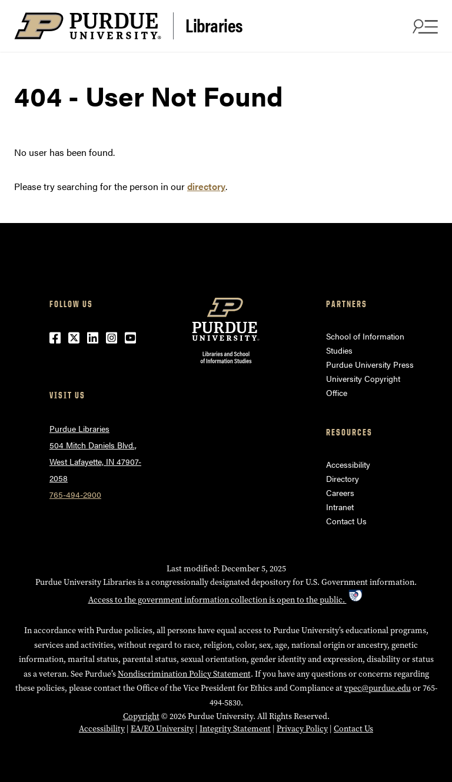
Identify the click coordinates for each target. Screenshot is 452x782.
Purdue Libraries (79, 428)
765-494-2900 (75, 494)
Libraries (214, 24)
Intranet (340, 507)
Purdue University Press (370, 364)
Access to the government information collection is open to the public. (226, 599)
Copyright (141, 716)
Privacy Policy (302, 728)
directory (206, 186)
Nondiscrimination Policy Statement (184, 674)
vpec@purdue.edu (377, 688)
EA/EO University (162, 728)
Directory (342, 478)
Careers (340, 492)
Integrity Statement (235, 728)
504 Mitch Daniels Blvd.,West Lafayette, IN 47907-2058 (95, 461)
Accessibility (348, 464)
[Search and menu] (424, 26)
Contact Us (346, 521)
